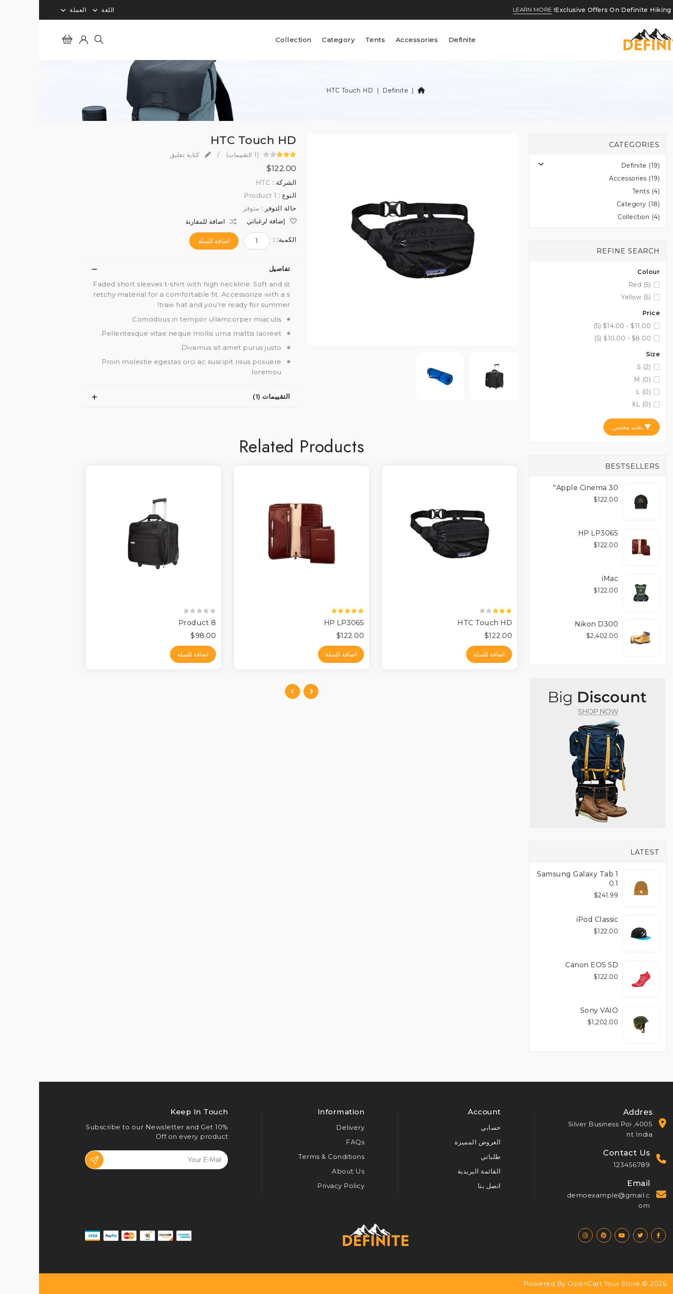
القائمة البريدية (440, 1171)
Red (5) (600, 285)
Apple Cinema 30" (546, 488)
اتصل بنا (450, 1186)
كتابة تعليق (151, 155)
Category (299, 40)
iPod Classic (558, 919)
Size (614, 354)
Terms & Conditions (292, 1157)
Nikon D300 (557, 624)
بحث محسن (592, 427)
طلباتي (452, 1157)
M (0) (603, 379)
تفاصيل (240, 269)
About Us (309, 1171)
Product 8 (158, 623)
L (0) (604, 392)
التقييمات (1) (232, 396)
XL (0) (602, 404)
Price (612, 313)
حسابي (452, 1127)
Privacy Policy (301, 1186)
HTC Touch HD (310, 90)
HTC (224, 182)
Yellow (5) (597, 297)
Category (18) (599, 204)
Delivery (311, 1127)
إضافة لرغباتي (233, 221)
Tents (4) (607, 191)
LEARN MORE (493, 10)
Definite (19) (601, 165)
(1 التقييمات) (203, 155)
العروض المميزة (438, 1142)
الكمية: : (246, 240)
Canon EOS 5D (552, 965)
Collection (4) (600, 217)
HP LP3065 (559, 533)
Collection (254, 40)
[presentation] (271, 691)
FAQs (316, 1142)
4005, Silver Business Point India (571, 1129)
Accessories (378, 40)
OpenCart (546, 1283)
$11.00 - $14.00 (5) (583, 326)
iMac (571, 579)
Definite (423, 40)
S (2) (605, 367)
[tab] (151, 269)
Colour (609, 272)
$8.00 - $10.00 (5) (583, 338)
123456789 (592, 1165)
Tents (336, 40)
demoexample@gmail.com (569, 1200)
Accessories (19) (595, 178)
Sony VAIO (560, 1010)
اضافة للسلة (175, 241)
